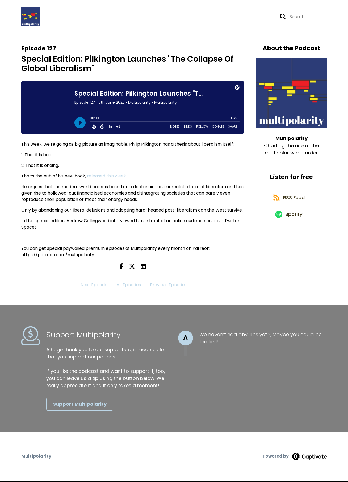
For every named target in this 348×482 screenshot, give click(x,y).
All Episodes (128, 286)
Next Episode (94, 286)
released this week (106, 177)
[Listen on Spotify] (288, 219)
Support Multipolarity (80, 405)
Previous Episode (167, 286)
